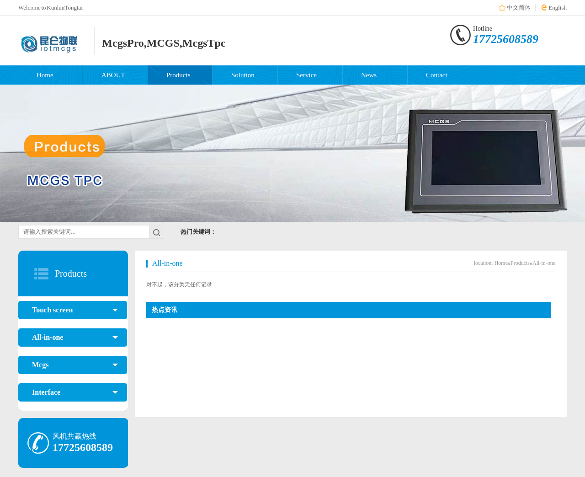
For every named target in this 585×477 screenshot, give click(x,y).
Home (45, 75)
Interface (75, 392)
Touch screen (75, 310)
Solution (243, 75)
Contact (436, 75)
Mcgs (75, 365)
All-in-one (75, 337)
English (557, 7)
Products (178, 75)
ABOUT (113, 75)
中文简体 (519, 7)
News (369, 75)
